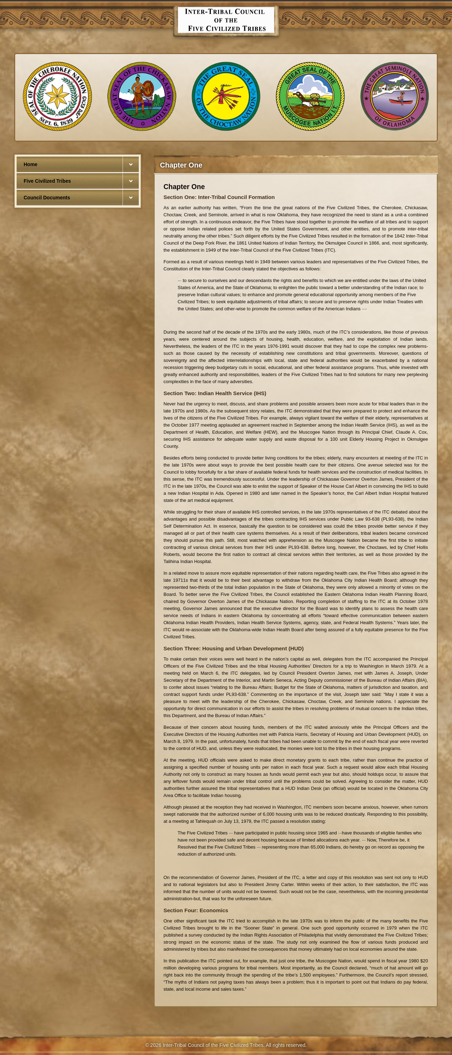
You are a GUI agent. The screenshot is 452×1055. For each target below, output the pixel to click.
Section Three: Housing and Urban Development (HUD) (233, 648)
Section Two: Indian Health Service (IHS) (214, 393)
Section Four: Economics (195, 910)
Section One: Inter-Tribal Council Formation (219, 197)
